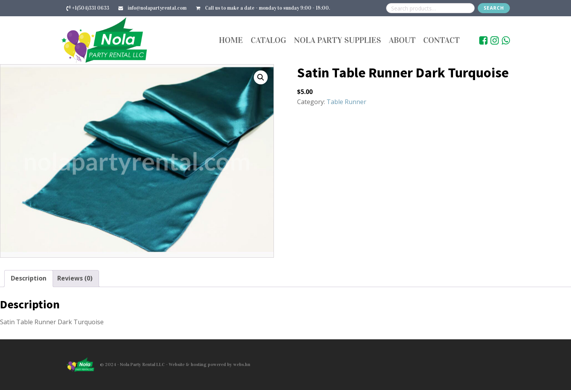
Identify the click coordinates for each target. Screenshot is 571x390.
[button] (261, 77)
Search (494, 8)
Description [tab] (28, 278)
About (402, 40)
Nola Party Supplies (337, 40)
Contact (441, 40)
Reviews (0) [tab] (74, 278)
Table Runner (346, 102)
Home (231, 40)
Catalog (268, 40)
